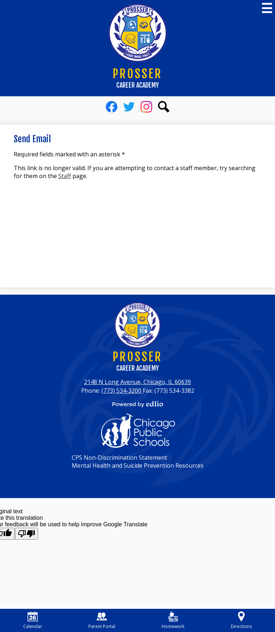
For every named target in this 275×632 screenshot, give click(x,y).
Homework (173, 620)
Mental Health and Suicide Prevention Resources (138, 465)
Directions (241, 620)
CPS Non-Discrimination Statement (119, 458)
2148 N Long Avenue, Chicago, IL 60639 (137, 382)
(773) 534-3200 (122, 391)
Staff (64, 176)
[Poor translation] (26, 534)
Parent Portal (101, 620)
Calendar (32, 620)
